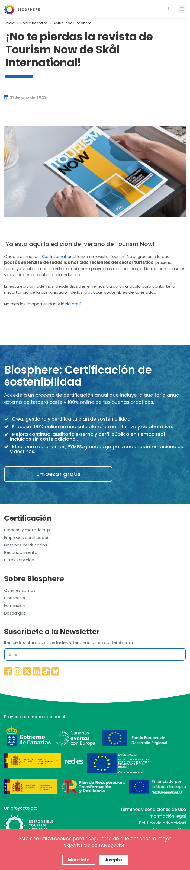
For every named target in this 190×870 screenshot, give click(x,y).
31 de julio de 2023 (25, 97)
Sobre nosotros (34, 22)
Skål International (58, 256)
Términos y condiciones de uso (153, 809)
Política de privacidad (162, 823)
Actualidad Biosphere (72, 22)
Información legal (167, 816)
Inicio (10, 22)
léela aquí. (71, 304)
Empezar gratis (58, 474)
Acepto (113, 860)
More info (79, 860)
